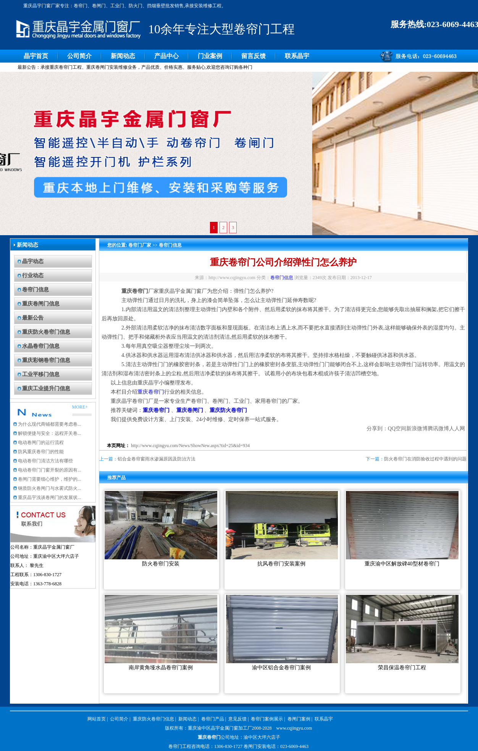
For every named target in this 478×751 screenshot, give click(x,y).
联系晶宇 (297, 56)
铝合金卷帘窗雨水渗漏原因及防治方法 (156, 459)
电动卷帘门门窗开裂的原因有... (49, 470)
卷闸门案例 (298, 719)
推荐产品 (116, 477)
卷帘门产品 (212, 719)
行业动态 (33, 275)
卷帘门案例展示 (267, 719)
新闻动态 (123, 56)
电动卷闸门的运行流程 (41, 442)
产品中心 (166, 56)
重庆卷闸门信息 (41, 304)
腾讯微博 (438, 428)
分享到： (377, 428)
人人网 (457, 428)
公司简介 (79, 56)
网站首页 (96, 719)
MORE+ (80, 407)
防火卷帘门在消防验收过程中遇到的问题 (425, 459)
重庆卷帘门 (150, 392)
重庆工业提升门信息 (46, 388)
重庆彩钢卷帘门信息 (46, 360)
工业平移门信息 (41, 374)
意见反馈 (237, 719)
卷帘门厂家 (139, 245)
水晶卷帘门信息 (41, 346)
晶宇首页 (36, 56)
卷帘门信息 (35, 289)
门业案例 (210, 56)
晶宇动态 (33, 261)
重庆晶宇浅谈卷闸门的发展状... (49, 497)
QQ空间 (397, 428)
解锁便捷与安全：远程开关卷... (49, 433)
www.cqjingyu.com (294, 728)
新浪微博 (417, 428)
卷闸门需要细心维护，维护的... (49, 479)
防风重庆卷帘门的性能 (41, 451)
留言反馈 (253, 56)
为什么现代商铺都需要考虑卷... (49, 424)
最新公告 (33, 318)
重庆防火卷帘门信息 (46, 332)
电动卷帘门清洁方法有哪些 (45, 461)
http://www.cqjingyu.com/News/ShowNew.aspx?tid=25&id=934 (190, 445)
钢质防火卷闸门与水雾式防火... (49, 488)
